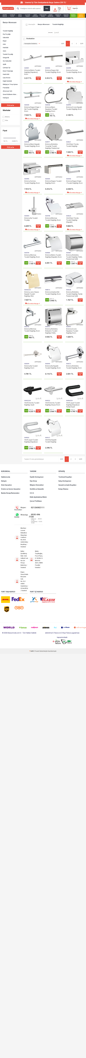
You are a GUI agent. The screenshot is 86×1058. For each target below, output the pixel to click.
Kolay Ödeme (63, 489)
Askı (4, 44)
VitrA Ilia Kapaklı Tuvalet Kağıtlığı (50, 441)
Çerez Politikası (36, 501)
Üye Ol (59, 11)
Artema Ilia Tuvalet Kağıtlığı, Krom (31, 367)
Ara (46, 8)
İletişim (4, 481)
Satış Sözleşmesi (64, 481)
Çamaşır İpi (6, 67)
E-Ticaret (36, 651)
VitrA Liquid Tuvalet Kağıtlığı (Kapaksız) (31, 441)
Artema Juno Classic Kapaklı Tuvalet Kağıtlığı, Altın (31, 294)
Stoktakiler (30, 39)
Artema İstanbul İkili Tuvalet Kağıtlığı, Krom (53, 293)
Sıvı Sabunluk (7, 61)
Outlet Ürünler (81, 15)
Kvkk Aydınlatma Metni (38, 497)
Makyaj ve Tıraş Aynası (10, 84)
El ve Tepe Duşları (27, 15)
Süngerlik (6, 57)
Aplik (4, 64)
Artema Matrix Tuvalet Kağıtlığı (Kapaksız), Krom (32, 72)
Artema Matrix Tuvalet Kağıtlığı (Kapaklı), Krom (53, 256)
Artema (6, 117)
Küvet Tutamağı (8, 71)
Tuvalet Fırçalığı (8, 54)
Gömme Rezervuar (50, 15)
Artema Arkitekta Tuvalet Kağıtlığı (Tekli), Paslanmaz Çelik (74, 257)
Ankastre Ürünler (66, 15)
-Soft (31, 651)
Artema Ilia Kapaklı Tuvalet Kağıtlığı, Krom (53, 367)
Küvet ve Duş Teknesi (43, 15)
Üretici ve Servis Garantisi (10, 489)
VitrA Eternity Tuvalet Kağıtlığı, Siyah (31, 404)
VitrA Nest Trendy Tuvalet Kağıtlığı (72, 145)
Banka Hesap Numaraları (10, 493)
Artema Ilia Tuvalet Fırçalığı (31, 219)
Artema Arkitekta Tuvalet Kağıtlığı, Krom (74, 367)
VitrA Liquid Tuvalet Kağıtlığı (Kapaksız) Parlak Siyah (73, 405)
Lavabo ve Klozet (12, 15)
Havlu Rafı (6, 74)
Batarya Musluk (5, 15)
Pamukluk (6, 88)
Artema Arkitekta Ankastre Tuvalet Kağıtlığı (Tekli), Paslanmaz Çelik (51, 331)
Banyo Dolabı (20, 15)
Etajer (5, 41)
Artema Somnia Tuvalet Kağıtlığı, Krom (74, 71)
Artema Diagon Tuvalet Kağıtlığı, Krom (53, 182)
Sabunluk (6, 37)
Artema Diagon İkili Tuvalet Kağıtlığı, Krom (53, 71)
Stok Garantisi (6, 485)
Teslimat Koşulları (65, 477)
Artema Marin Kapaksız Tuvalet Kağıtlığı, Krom (51, 109)
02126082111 (37, 507)
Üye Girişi (33, 481)
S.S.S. (32, 493)
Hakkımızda (5, 477)
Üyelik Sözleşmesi (36, 477)
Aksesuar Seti (7, 91)
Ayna (4, 51)
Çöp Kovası (6, 77)
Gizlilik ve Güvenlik (37, 489)
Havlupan (6, 98)
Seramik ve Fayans (58, 15)
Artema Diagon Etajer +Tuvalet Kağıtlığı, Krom (74, 182)
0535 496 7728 (34, 515)
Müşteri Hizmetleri (37, 485)
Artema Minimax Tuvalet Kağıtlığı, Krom (53, 219)
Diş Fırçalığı (6, 34)
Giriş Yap (59, 8)
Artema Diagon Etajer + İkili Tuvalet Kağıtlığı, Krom (32, 109)
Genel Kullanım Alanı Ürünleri (10, 94)
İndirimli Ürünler (73, 15)
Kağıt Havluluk (7, 81)
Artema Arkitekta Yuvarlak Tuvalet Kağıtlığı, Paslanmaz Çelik (52, 146)
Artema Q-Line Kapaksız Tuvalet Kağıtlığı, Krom (72, 331)
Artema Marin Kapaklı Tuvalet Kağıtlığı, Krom (32, 145)
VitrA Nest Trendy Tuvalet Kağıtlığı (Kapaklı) (72, 220)
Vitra (5, 120)
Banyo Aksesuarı (35, 15)
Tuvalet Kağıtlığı (8, 31)
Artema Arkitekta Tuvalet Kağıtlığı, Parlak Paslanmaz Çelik (74, 294)
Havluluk (5, 47)
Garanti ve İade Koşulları (67, 485)
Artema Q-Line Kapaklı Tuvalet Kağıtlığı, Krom (74, 108)
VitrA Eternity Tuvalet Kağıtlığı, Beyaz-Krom (52, 404)
